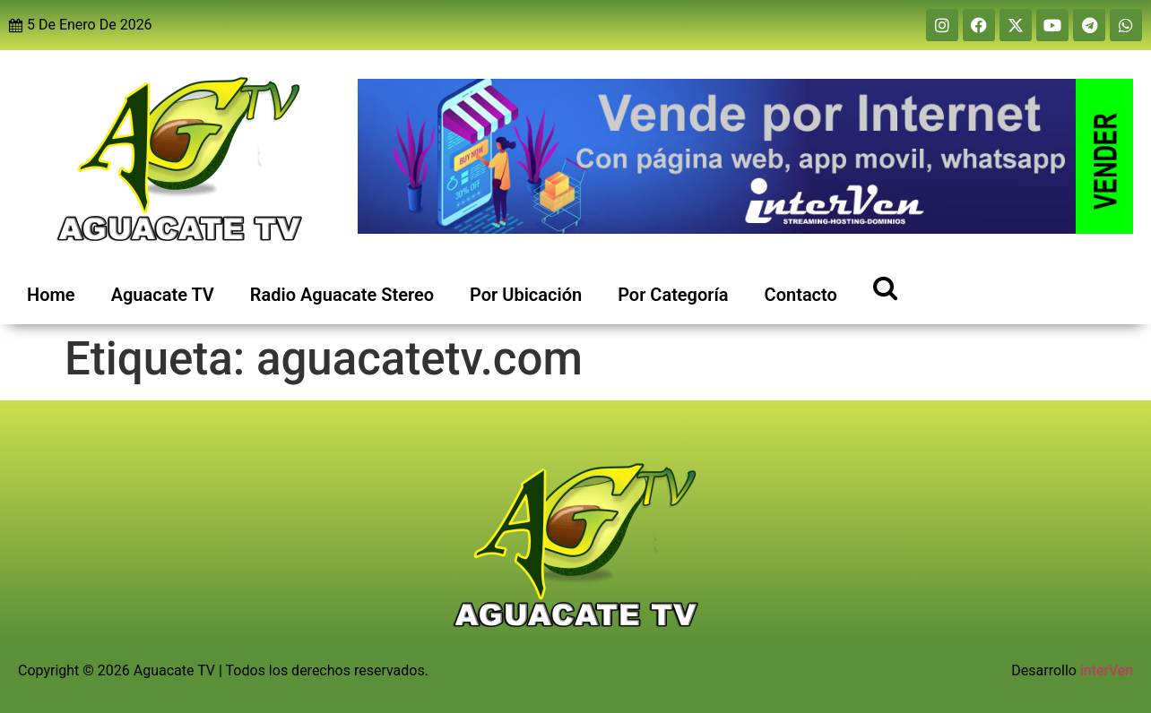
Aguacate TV (162, 294)
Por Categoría (673, 294)
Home (51, 294)
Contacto (801, 294)
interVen (1106, 670)
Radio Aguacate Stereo (342, 294)
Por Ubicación (526, 294)
